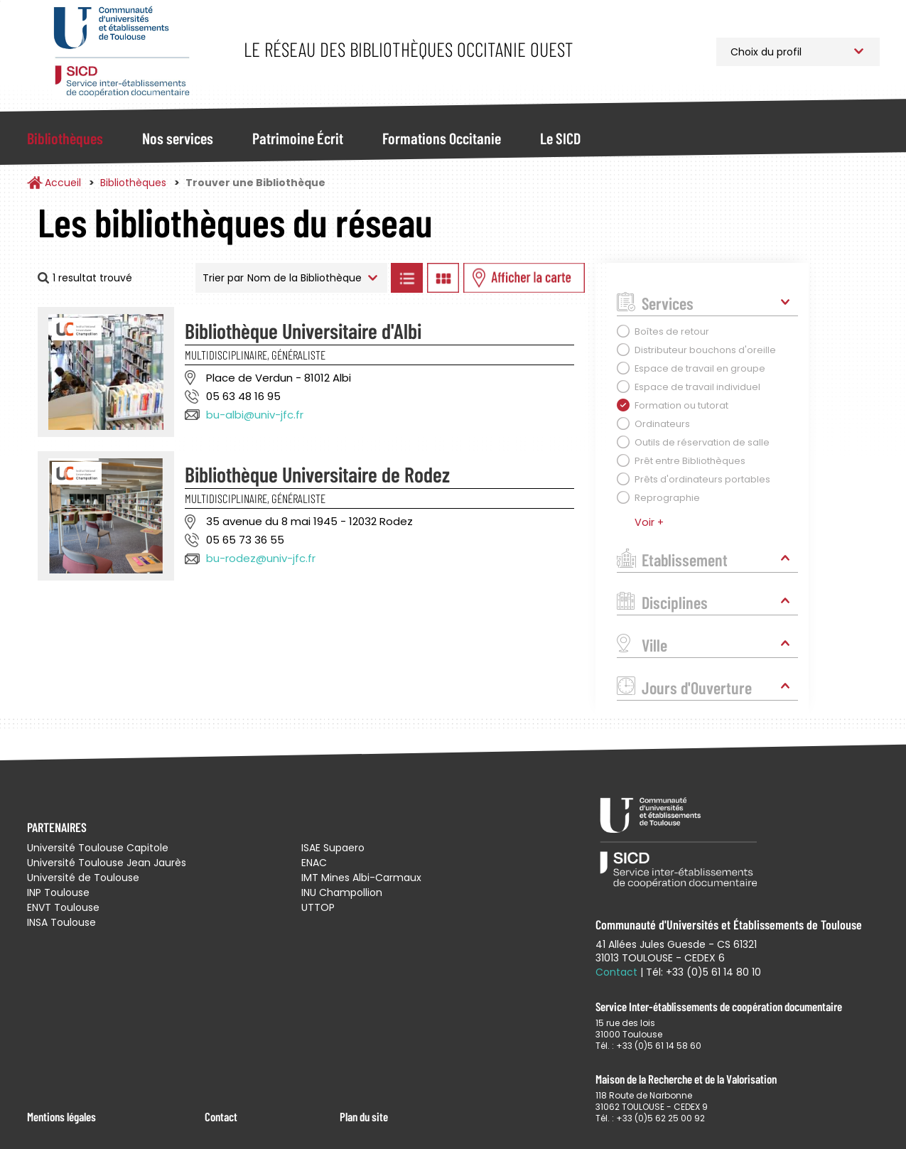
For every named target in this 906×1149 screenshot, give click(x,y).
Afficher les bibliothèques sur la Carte (524, 278)
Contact (221, 1116)
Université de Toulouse (83, 877)
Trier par (223, 278)
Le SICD (560, 138)
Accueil (63, 182)
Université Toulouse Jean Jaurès (106, 863)
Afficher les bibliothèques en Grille (443, 278)
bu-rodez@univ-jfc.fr (261, 558)
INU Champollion (341, 892)
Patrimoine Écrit (297, 138)
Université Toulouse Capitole (97, 848)
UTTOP (318, 907)
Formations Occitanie (441, 138)
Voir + (649, 522)
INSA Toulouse (61, 922)
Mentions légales (61, 1116)
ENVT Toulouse (63, 907)
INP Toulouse (58, 892)
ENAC (314, 863)
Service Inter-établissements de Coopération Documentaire (121, 51)
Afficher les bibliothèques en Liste (407, 278)
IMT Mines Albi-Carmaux (361, 877)
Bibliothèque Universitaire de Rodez (317, 474)
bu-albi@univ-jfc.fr (254, 414)
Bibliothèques (65, 138)
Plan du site (364, 1116)
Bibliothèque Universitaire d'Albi (303, 330)
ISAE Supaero (333, 848)
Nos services (177, 138)
